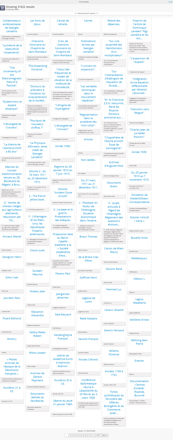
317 (98, 435)
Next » (104, 435)
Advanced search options (86, 13)
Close (170, 2)
